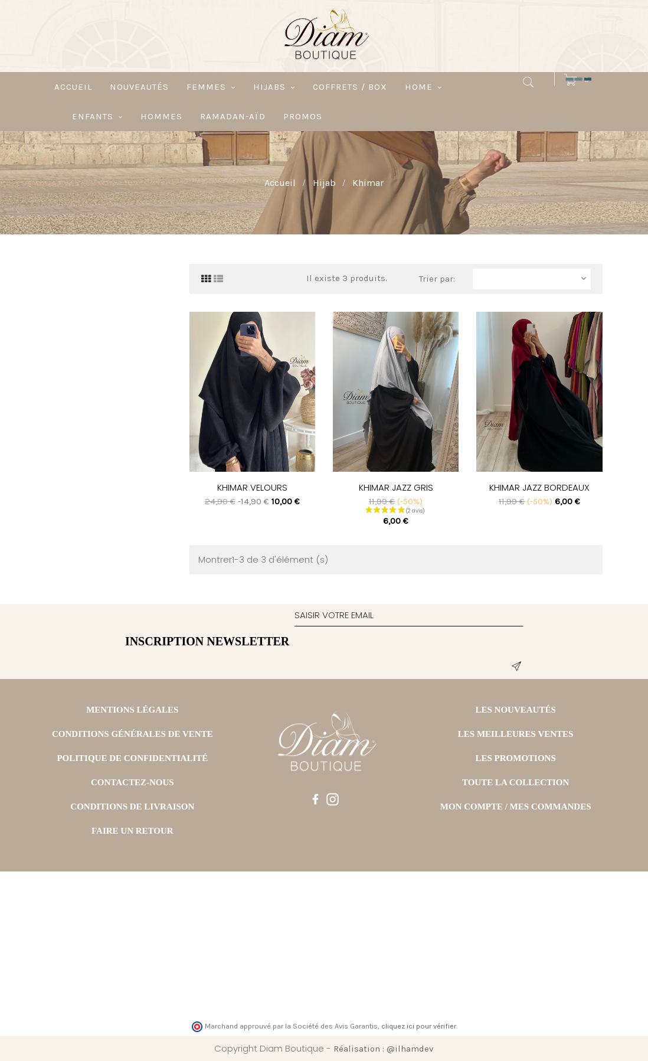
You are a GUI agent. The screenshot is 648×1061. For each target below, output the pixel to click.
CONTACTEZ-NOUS (132, 782)
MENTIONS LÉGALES (132, 709)
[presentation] (384, 655)
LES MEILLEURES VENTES (516, 734)
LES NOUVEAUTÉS (515, 709)
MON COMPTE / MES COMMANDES (515, 806)
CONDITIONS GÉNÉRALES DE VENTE (132, 734)
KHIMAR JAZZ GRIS (396, 487)
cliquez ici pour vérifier (418, 1026)
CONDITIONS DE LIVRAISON (132, 806)
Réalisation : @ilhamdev (383, 1048)
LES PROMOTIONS (516, 758)
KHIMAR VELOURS (252, 487)
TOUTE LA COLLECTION (515, 782)
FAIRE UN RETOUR (132, 830)
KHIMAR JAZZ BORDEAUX (539, 487)
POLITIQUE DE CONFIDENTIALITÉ (132, 758)
